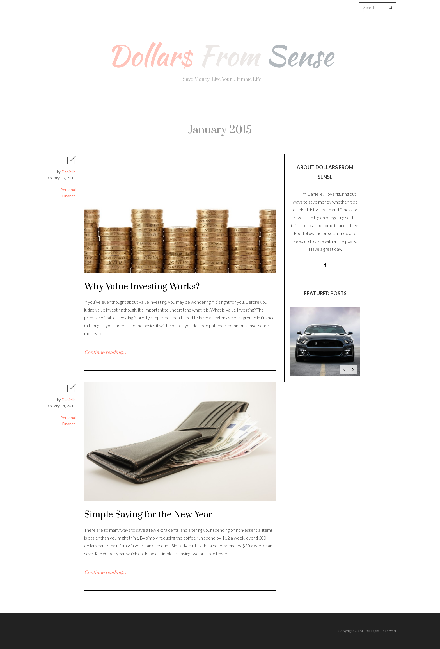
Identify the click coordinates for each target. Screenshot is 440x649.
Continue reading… (105, 352)
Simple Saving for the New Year (148, 514)
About (107, 107)
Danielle (69, 171)
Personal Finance (195, 107)
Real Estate (325, 107)
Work (282, 107)
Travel (246, 107)
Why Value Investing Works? (142, 286)
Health (144, 107)
